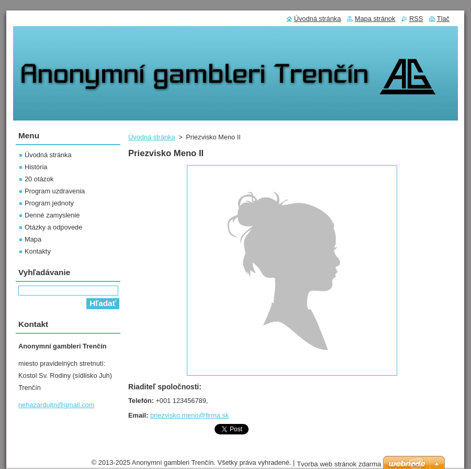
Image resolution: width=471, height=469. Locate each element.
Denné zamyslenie (52, 215)
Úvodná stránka (151, 137)
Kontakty (38, 251)
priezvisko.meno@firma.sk (189, 415)
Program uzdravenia (55, 191)
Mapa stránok (375, 19)
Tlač (443, 19)
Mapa (33, 239)
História (36, 167)
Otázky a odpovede (53, 227)
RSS (416, 19)
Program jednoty (49, 203)
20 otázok (39, 179)
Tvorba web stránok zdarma (339, 464)
